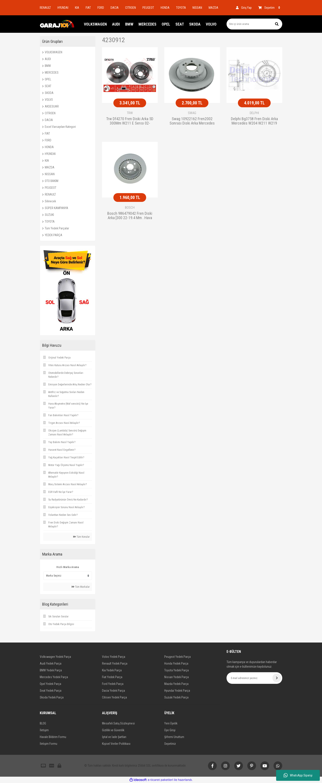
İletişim (44, 730)
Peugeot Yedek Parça (177, 656)
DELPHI (254, 113)
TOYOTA (181, 7)
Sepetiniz (170, 743)
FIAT (88, 7)
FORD (100, 7)
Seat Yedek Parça (50, 690)
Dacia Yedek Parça (113, 690)
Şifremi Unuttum (174, 737)
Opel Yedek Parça (50, 684)
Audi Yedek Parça (50, 663)
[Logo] (57, 24)
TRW (130, 113)
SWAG (192, 113)
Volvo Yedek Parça (113, 656)
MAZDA (213, 7)
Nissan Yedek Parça (176, 677)
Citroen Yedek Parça (114, 697)
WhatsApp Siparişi (298, 775)
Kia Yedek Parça (112, 670)
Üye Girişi (169, 730)
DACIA (115, 7)
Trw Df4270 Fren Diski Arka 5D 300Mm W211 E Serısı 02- (129, 121)
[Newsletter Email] (254, 678)
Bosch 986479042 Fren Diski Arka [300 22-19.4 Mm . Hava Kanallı (129, 215)
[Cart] (270, 7)
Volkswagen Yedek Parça (55, 656)
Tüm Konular (81, 536)
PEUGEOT (148, 7)
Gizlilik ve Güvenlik (113, 730)
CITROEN (130, 7)
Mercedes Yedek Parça (54, 677)
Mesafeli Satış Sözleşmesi (118, 723)
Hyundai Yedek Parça (177, 690)
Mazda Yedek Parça (176, 684)
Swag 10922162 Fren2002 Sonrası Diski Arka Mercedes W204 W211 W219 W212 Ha (192, 121)
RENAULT (45, 7)
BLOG (43, 723)
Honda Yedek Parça (176, 663)
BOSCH (130, 208)
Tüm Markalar (81, 586)
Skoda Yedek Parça (52, 697)
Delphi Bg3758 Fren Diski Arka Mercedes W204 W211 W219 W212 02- (254, 121)
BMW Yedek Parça (51, 670)
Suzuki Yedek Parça (176, 697)
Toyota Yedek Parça (176, 670)
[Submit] (276, 678)
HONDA (165, 7)
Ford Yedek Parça (112, 684)
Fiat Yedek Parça (112, 677)
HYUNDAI (62, 7)
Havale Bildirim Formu (53, 737)
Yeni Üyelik (170, 723)
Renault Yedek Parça (114, 663)
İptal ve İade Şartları (114, 737)
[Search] (254, 24)
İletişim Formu (48, 743)
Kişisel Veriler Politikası (116, 743)
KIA (77, 7)
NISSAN (197, 7)
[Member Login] (244, 7)
